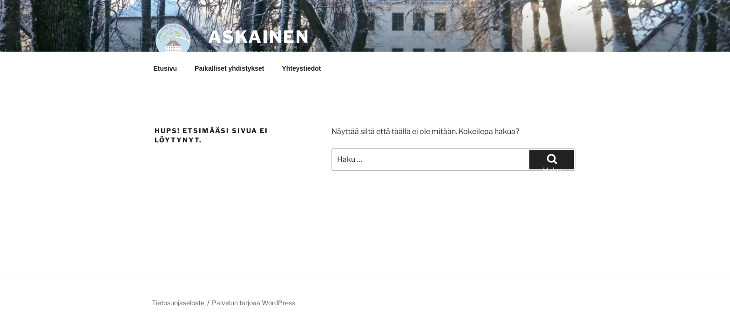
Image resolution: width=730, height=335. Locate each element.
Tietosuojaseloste (178, 303)
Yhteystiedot (301, 68)
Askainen (259, 37)
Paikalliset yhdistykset (229, 68)
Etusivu (165, 68)
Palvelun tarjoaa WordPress (253, 303)
